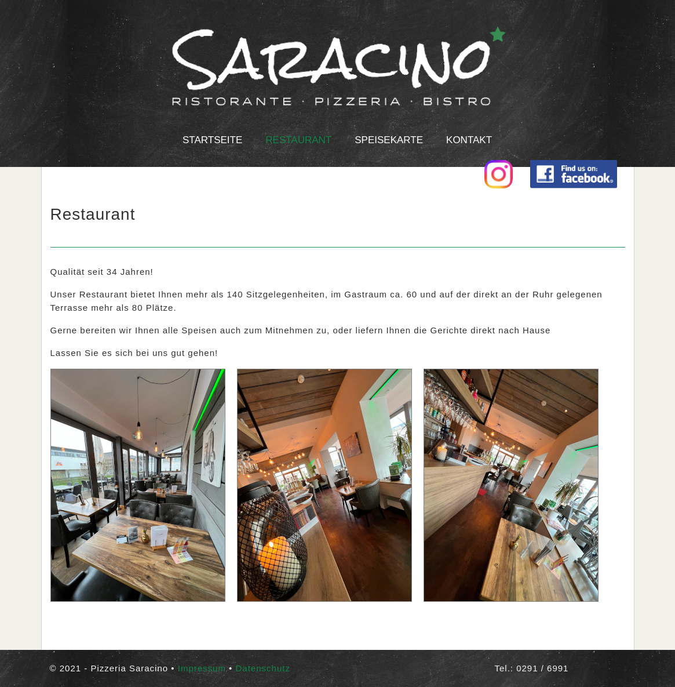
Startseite (212, 140)
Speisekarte (389, 140)
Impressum (202, 668)
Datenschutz (263, 668)
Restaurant (298, 140)
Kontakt (469, 140)
